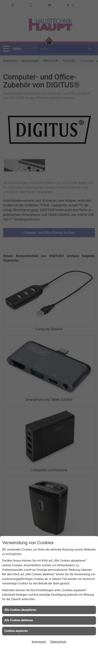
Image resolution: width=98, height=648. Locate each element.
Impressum (39, 641)
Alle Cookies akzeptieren (20, 609)
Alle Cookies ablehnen (18, 620)
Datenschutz (58, 641)
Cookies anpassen (16, 630)
